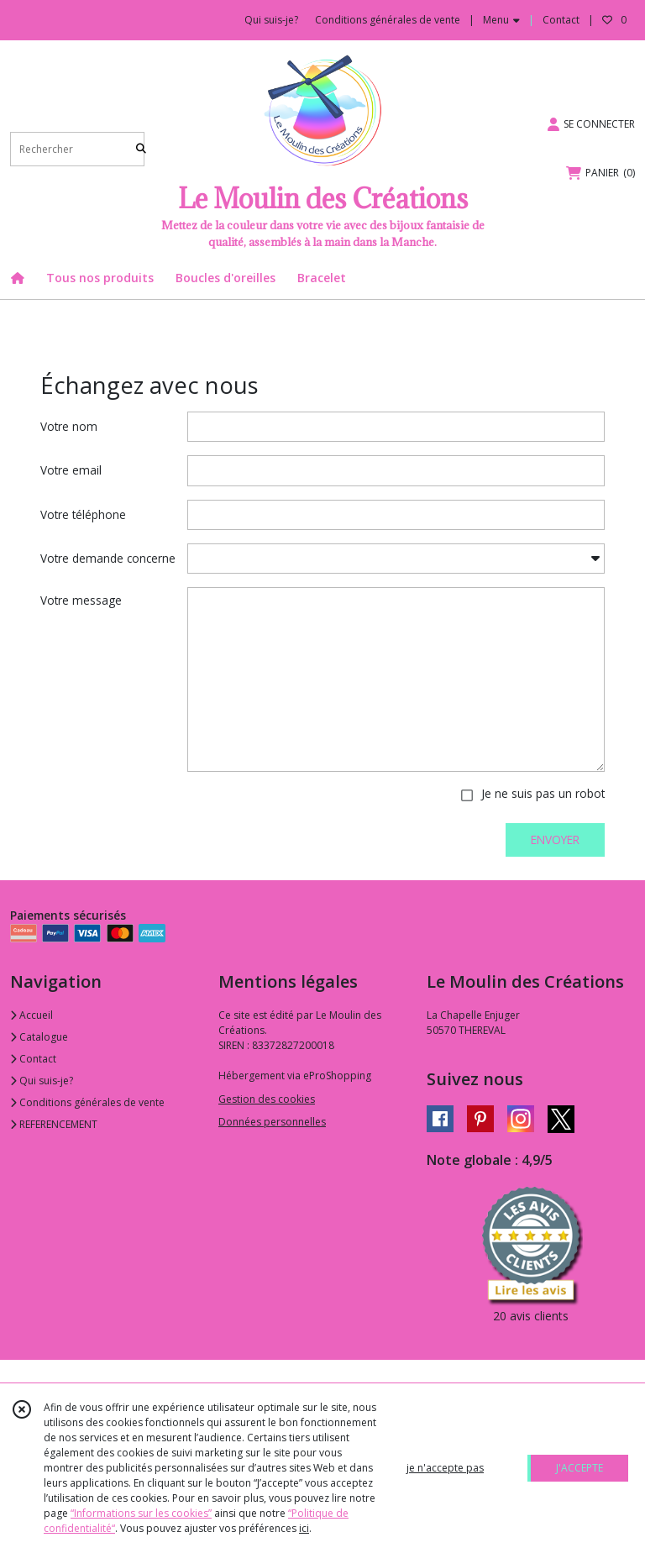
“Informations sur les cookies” (141, 1513)
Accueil (31, 1015)
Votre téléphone (83, 514)
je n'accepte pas (445, 1468)
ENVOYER (555, 839)
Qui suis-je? (41, 1080)
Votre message (81, 600)
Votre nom (68, 426)
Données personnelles (272, 1122)
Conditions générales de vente (87, 1102)
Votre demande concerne (108, 558)
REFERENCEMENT (53, 1124)
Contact (561, 20)
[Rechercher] (141, 149)
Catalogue (39, 1037)
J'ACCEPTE (579, 1468)
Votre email (71, 470)
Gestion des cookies (266, 1099)
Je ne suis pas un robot (543, 793)
